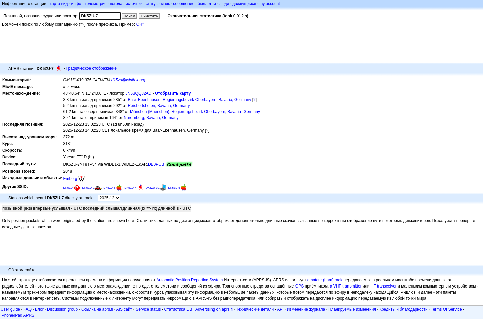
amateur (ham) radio (325, 280)
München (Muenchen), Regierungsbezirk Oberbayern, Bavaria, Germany (195, 111)
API (280, 309)
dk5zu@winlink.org (128, 80)
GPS (299, 286)
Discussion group (62, 309)
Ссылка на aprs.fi (97, 309)
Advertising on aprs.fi (214, 309)
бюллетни (207, 3)
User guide (10, 309)
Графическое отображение (91, 68)
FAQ (27, 309)
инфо (76, 3)
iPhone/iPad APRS (17, 315)
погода (116, 3)
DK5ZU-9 (88, 187)
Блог (39, 309)
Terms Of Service (446, 309)
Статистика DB (178, 309)
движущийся (244, 3)
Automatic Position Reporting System (189, 280)
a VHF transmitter (346, 286)
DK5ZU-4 (130, 187)
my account (269, 3)
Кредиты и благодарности (403, 309)
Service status (148, 309)
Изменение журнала (306, 309)
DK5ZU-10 (152, 187)
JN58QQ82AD (139, 93)
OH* (140, 24)
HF (373, 286)
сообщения (183, 3)
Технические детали (255, 309)
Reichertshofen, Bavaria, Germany (159, 105)
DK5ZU (68, 187)
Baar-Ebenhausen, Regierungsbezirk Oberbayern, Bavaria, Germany (189, 99)
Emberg (70, 178)
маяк (165, 3)
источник (134, 3)
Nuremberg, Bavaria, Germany (151, 117)
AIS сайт (124, 309)
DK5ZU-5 (109, 187)
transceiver (387, 286)
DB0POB (156, 164)
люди (224, 3)
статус (151, 3)
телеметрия (95, 3)
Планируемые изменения (352, 309)
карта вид (59, 3)
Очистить (149, 16)
